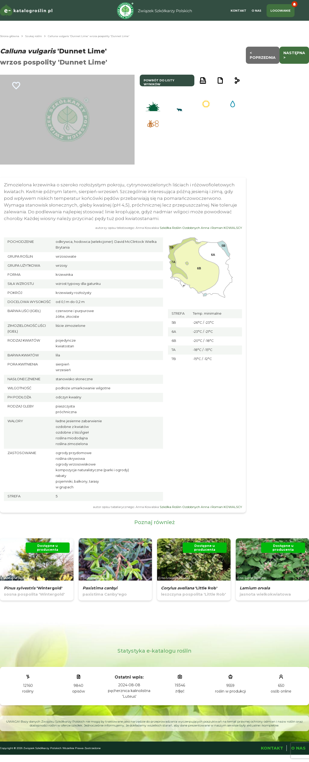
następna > (294, 55)
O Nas (256, 10)
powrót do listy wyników (159, 82)
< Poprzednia (263, 55)
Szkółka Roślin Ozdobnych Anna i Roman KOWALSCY (201, 228)
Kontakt (238, 10)
